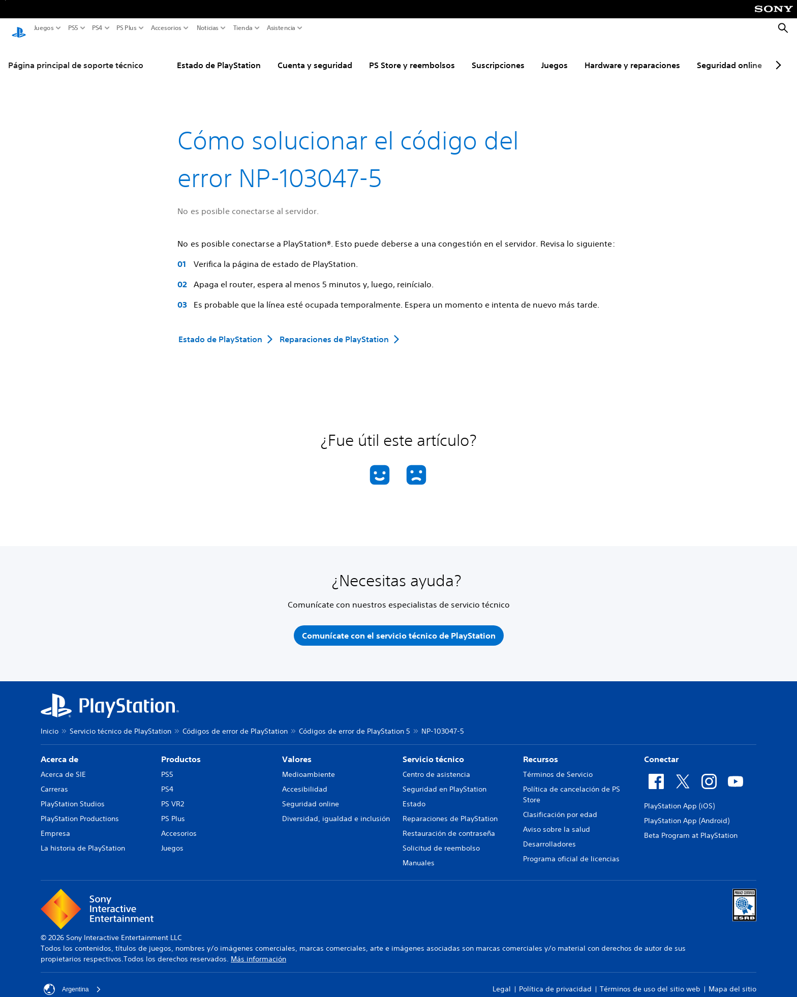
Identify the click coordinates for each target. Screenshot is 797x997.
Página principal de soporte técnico (75, 55)
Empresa (55, 827)
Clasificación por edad (560, 808)
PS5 (73, 28)
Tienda (243, 28)
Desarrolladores (549, 837)
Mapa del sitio (732, 982)
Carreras (54, 783)
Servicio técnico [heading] (433, 753)
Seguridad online (729, 55)
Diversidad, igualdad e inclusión (336, 812)
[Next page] (776, 55)
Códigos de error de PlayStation (235, 725)
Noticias (208, 28)
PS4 (97, 28)
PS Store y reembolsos (412, 55)
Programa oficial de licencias (571, 852)
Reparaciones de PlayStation (450, 812)
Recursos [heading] (540, 753)
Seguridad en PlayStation (444, 783)
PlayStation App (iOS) (679, 799)
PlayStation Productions (80, 812)
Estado (414, 797)
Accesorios (166, 28)
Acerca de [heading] (59, 753)
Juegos (44, 28)
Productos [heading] (181, 753)
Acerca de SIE (63, 768)
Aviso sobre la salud (556, 823)
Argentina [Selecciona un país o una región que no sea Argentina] (74, 983)
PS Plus (126, 28)
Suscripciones (498, 55)
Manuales (419, 856)
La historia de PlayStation (83, 842)
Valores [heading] (297, 753)
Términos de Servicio (558, 768)
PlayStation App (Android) (686, 814)
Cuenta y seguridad (315, 55)
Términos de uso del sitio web (650, 982)
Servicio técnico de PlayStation (120, 725)
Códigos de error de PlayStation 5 (354, 725)
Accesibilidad (304, 783)
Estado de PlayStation (219, 55)
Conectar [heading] (661, 753)
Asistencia (281, 28)
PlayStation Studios (73, 797)
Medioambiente (308, 768)
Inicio (49, 725)
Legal (502, 982)
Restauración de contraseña (449, 827)
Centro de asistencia (436, 768)
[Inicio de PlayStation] (18, 28)
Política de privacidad (555, 982)
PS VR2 (172, 797)
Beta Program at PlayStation (691, 829)
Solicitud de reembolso (441, 842)
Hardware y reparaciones (632, 55)
